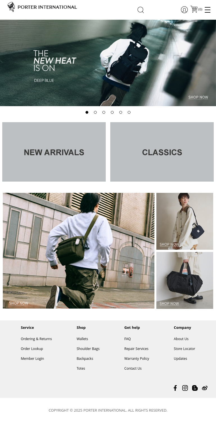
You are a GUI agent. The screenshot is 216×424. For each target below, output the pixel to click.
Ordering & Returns (36, 339)
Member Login (32, 359)
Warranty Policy (136, 359)
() (199, 9)
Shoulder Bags (88, 349)
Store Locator (184, 349)
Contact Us (133, 369)
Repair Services (136, 349)
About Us (181, 339)
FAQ (127, 339)
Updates (180, 359)
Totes (80, 369)
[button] (87, 112)
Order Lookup (32, 349)
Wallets (82, 339)
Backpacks (84, 359)
